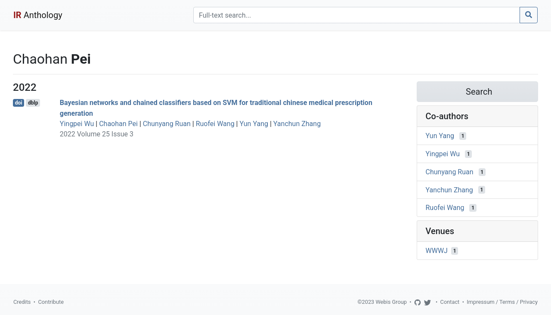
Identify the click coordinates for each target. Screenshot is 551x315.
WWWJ (437, 251)
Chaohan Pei (118, 124)
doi (18, 103)
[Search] (356, 15)
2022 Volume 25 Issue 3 (96, 134)
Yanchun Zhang (297, 124)
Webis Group (391, 302)
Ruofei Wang (215, 124)
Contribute (51, 302)
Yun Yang (253, 124)
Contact (450, 302)
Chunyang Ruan (167, 124)
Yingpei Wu (77, 124)
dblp (33, 103)
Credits (22, 302)
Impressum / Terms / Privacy (502, 302)
